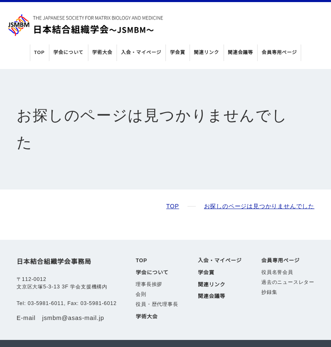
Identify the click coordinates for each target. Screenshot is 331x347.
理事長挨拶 (149, 257)
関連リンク (206, 52)
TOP (42, 52)
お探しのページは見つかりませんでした (259, 179)
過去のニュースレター (287, 255)
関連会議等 (239, 52)
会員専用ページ (277, 52)
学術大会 (104, 52)
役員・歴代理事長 (157, 277)
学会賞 (177, 52)
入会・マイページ (142, 52)
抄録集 (269, 265)
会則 (141, 267)
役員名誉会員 (277, 245)
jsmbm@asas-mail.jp (75, 291)
